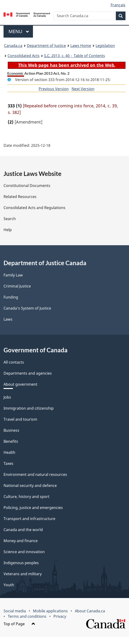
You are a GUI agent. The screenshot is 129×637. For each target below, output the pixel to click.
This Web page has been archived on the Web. (66, 65)
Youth (9, 584)
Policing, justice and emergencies (33, 507)
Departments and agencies (28, 373)
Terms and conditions (27, 616)
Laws (8, 319)
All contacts (14, 362)
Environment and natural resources (35, 474)
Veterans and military (23, 573)
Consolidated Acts (24, 55)
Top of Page (19, 623)
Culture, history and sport (26, 496)
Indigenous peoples (21, 562)
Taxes (8, 463)
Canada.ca (13, 45)
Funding (11, 297)
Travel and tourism (20, 419)
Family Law (13, 275)
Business (11, 430)
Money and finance (21, 540)
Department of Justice (46, 45)
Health (9, 452)
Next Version (83, 88)
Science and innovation (24, 551)
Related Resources (20, 196)
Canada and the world (23, 529)
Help (8, 229)
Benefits (11, 441)
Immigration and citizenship (29, 408)
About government (20, 384)
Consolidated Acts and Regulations (34, 207)
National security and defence (30, 485)
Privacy (59, 616)
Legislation (105, 45)
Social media (15, 611)
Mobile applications (50, 611)
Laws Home (80, 45)
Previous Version (54, 88)
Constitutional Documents (27, 185)
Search (10, 218)
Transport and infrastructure (29, 518)
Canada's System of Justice (27, 308)
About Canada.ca (90, 611)
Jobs (7, 397)
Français (118, 5)
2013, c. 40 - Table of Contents (74, 55)
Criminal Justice (17, 286)
